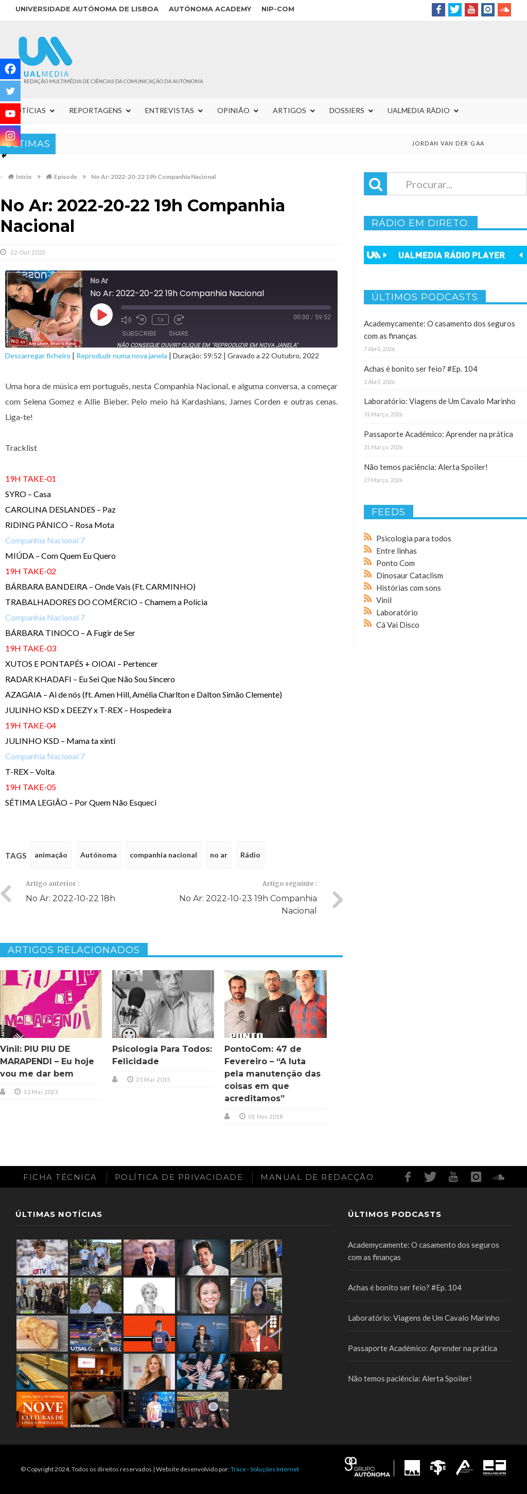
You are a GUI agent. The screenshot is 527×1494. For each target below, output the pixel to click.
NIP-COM (277, 9)
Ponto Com (395, 563)
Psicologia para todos (413, 538)
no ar (218, 854)
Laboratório (397, 612)
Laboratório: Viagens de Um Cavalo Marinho (440, 401)
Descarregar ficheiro (38, 355)
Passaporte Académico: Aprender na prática (438, 434)
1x (160, 319)
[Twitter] (10, 91)
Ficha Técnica (60, 1177)
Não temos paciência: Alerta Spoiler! (426, 466)
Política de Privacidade (179, 1177)
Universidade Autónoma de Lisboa (87, 9)
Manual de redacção (317, 1177)
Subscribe (139, 333)
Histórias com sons (408, 587)
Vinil (384, 600)
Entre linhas (396, 550)
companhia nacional (163, 854)
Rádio (250, 854)
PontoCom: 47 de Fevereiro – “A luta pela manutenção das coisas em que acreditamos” (272, 1073)
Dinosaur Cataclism (409, 575)
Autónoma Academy (210, 9)
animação (50, 854)
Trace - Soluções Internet (265, 1469)
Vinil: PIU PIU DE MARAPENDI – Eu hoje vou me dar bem (47, 1061)
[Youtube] (10, 113)
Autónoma (98, 854)
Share (178, 333)
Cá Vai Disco (397, 624)
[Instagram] (10, 135)
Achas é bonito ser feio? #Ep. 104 (421, 368)
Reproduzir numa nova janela (121, 355)
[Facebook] (10, 69)
